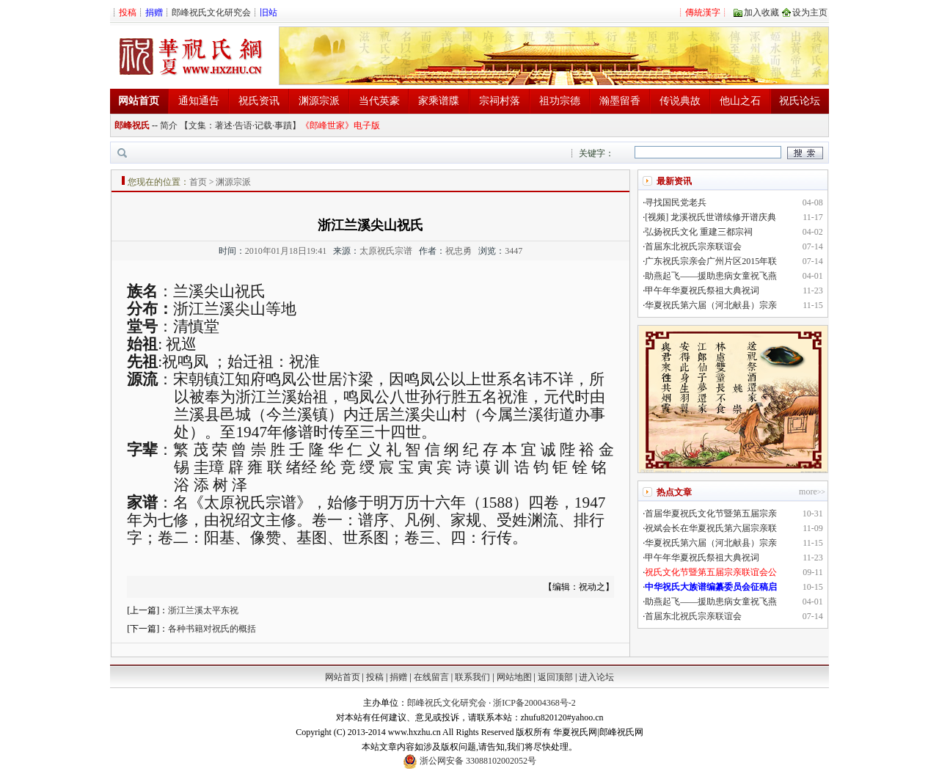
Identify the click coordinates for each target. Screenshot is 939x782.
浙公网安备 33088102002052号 (469, 761)
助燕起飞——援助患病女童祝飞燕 (711, 276)
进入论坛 (596, 677)
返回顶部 (555, 677)
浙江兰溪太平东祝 (203, 610)
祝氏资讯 (258, 100)
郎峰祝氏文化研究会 (211, 12)
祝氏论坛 (799, 100)
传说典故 (680, 100)
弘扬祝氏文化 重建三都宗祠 (699, 232)
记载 (263, 125)
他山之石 (740, 100)
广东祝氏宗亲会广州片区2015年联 (711, 261)
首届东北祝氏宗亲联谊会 (693, 246)
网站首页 (342, 677)
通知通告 (198, 100)
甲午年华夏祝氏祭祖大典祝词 (702, 290)
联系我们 (472, 677)
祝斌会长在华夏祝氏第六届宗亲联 (711, 528)
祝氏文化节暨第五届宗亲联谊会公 (711, 572)
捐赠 (398, 677)
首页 (198, 182)
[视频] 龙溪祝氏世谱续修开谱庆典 (710, 217)
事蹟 (283, 125)
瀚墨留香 (619, 100)
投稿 (375, 677)
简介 (169, 125)
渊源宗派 (319, 100)
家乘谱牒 (438, 100)
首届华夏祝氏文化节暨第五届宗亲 (711, 513)
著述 (224, 125)
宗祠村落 (499, 100)
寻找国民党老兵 (675, 202)
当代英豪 (379, 100)
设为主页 (809, 12)
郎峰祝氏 (132, 125)
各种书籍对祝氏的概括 (212, 629)
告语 (243, 125)
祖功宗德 (559, 100)
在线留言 (431, 677)
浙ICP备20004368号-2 (534, 703)
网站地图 (514, 677)
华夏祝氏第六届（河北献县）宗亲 (711, 305)
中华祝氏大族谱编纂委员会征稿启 (711, 587)
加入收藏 (761, 12)
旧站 (268, 12)
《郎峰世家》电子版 (340, 125)
